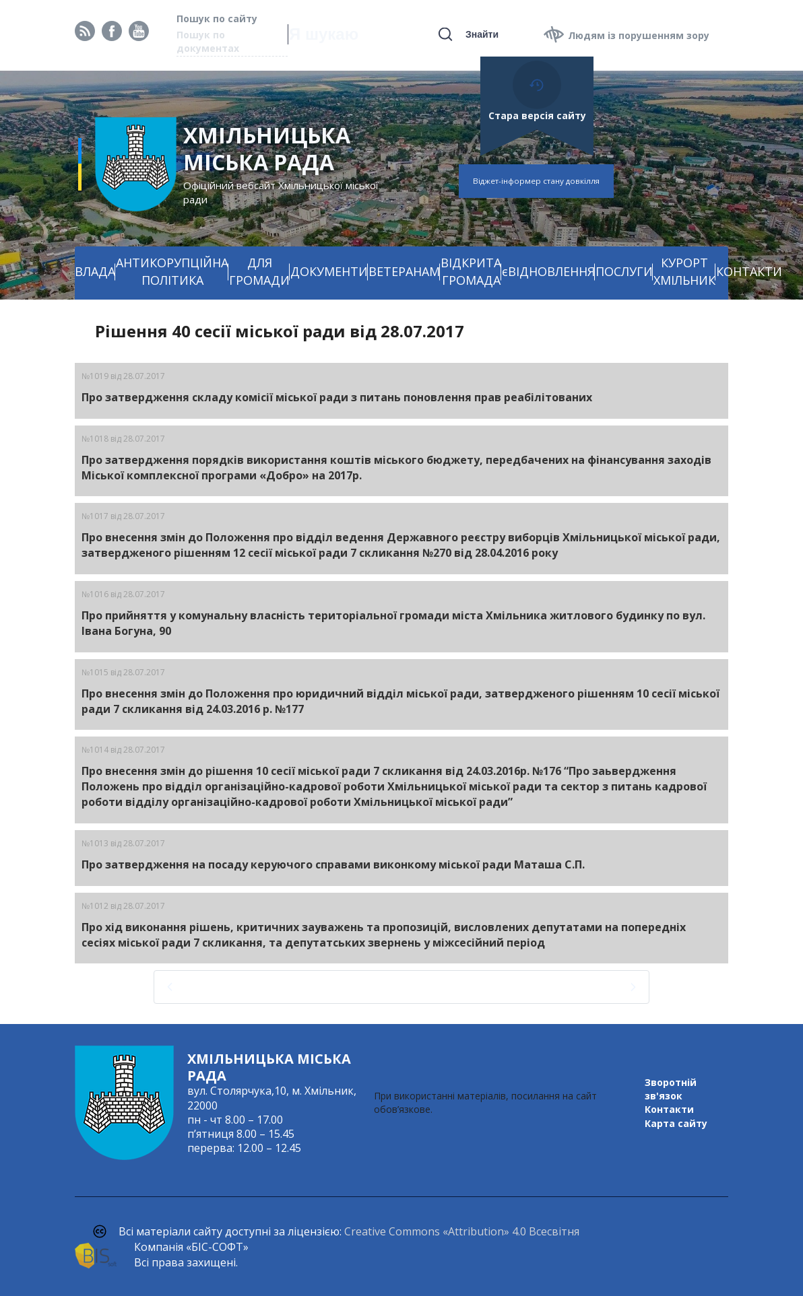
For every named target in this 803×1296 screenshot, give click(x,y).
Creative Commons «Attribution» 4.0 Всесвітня (461, 1231)
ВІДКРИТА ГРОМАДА (471, 271)
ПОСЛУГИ (624, 271)
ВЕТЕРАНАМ (404, 271)
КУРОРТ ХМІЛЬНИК (684, 271)
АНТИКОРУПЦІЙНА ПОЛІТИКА (172, 271)
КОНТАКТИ (749, 271)
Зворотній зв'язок (671, 1089)
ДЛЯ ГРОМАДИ (259, 271)
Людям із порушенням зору (638, 35)
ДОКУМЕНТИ (329, 271)
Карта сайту (676, 1123)
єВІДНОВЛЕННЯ (548, 271)
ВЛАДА (95, 271)
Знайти (482, 34)
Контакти (669, 1109)
